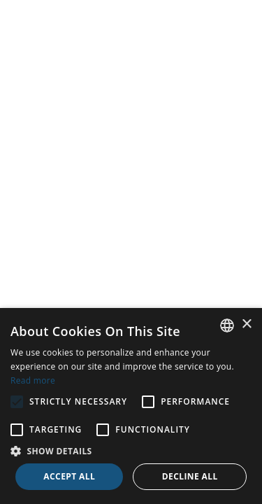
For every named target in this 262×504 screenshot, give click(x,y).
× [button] (246, 324)
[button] (131, 451)
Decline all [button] (190, 476)
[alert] (131, 406)
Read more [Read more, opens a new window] (32, 380)
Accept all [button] (69, 476)
